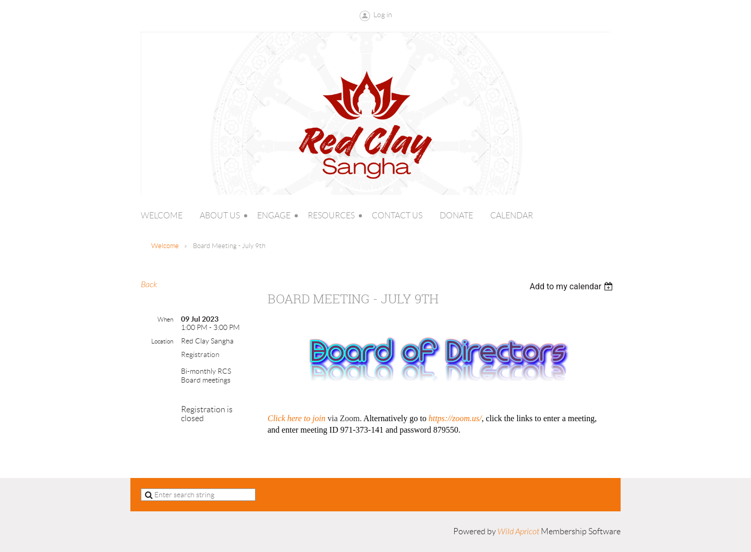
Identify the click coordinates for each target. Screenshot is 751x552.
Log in (382, 14)
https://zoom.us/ (455, 418)
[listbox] (572, 286)
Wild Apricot (518, 531)
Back (149, 284)
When (165, 319)
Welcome (165, 246)
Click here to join (296, 418)
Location (162, 341)
